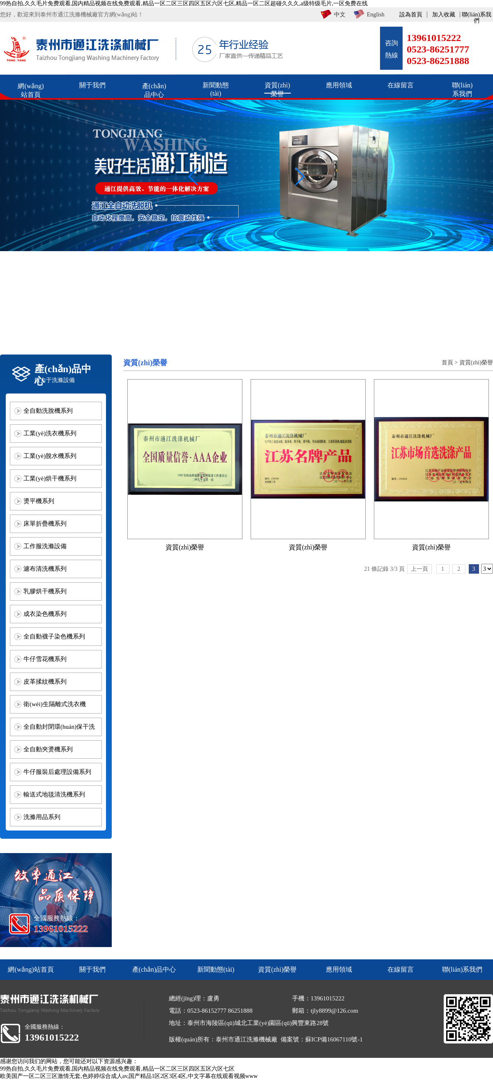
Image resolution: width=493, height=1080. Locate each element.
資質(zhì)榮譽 (476, 362)
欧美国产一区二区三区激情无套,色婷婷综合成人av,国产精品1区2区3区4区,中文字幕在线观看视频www (129, 1076)
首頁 (447, 362)
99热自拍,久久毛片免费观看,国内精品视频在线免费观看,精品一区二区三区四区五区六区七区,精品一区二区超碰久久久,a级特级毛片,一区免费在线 (184, 3)
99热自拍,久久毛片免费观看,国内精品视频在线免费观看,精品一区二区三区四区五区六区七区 (117, 1069)
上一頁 (419, 569)
